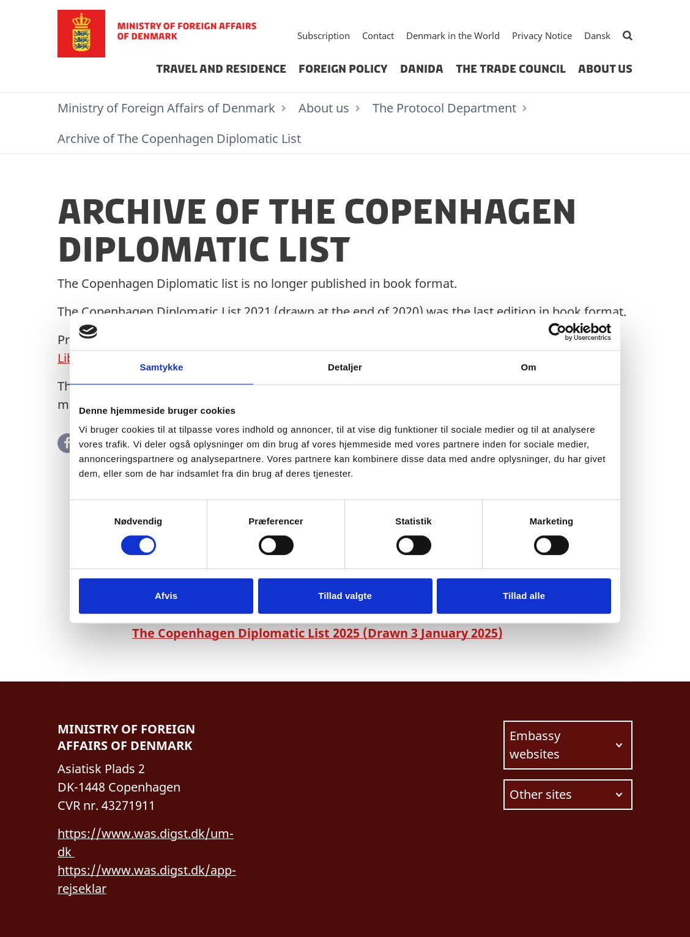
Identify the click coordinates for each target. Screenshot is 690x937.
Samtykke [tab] (162, 367)
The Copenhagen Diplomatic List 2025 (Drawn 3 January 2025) (317, 633)
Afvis (166, 595)
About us (605, 69)
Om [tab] (528, 367)
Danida (421, 69)
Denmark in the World (453, 35)
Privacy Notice (542, 35)
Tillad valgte (345, 595)
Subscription (323, 35)
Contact (378, 35)
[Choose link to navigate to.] (567, 745)
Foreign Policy (343, 69)
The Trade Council (511, 69)
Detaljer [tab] (345, 367)
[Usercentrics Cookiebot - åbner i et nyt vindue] (557, 332)
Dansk (597, 35)
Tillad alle (524, 595)
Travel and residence (221, 69)
